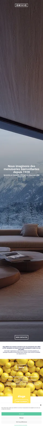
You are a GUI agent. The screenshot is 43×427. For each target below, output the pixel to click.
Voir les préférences (21, 422)
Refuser (21, 418)
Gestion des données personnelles (20, 425)
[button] (41, 405)
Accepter (21, 414)
